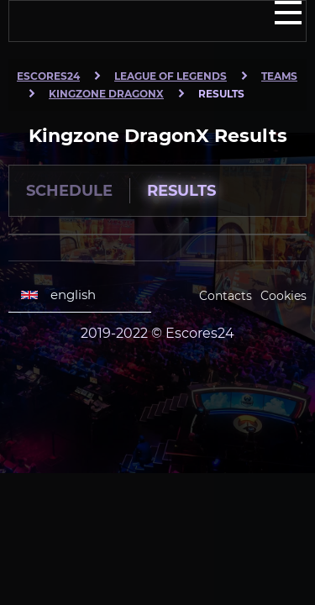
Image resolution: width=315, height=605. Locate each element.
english (58, 295)
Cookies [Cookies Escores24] (283, 295)
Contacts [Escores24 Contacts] (225, 295)
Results (181, 191)
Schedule (69, 191)
